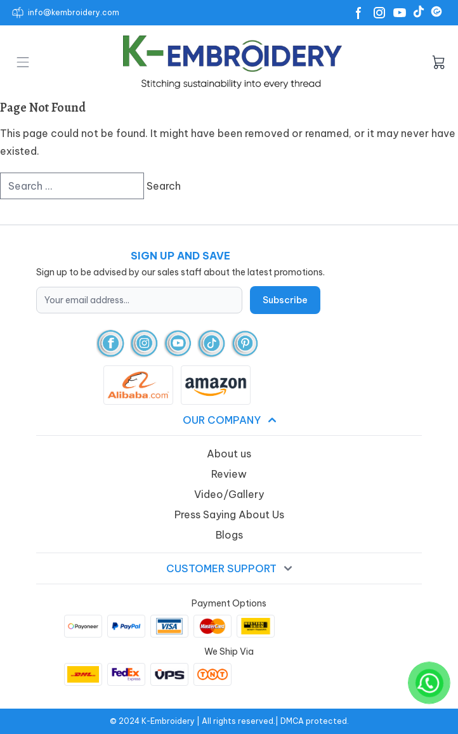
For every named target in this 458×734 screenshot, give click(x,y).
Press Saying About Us (229, 514)
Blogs (229, 534)
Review (229, 474)
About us (229, 453)
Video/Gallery (229, 494)
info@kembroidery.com (73, 12)
